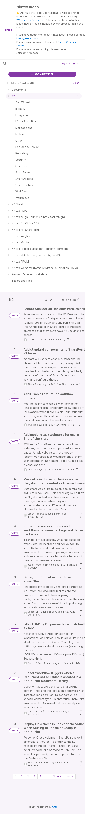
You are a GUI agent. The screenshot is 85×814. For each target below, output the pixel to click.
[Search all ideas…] (26, 63)
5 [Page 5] (41, 776)
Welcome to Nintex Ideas (31, 20)
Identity (39, 516)
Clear (76, 82)
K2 (52, 339)
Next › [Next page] (57, 776)
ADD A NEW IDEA (42, 74)
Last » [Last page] (69, 776)
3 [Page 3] (28, 776)
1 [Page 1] (15, 776)
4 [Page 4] (34, 776)
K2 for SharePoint (64, 384)
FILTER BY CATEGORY (20, 82)
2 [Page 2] (22, 776)
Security (60, 339)
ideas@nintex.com (27, 38)
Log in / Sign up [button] (71, 63)
